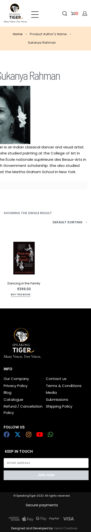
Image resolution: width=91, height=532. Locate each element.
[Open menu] (35, 13)
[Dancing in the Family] (24, 258)
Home (18, 34)
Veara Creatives (65, 528)
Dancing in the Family (24, 283)
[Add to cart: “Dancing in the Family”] (21, 295)
